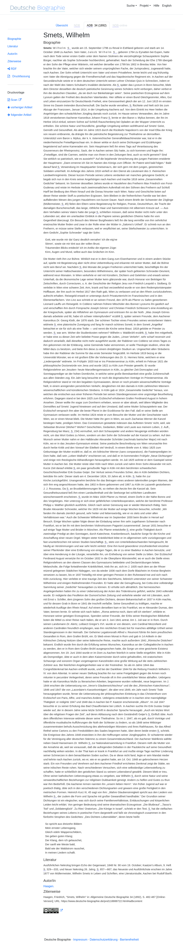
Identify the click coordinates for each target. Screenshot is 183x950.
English (167, 5)
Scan (13, 99)
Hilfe (156, 5)
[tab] (97, 25)
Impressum (80, 939)
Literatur (13, 46)
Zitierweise (14, 61)
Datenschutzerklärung (104, 939)
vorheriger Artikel (20, 107)
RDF (12, 68)
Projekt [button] (144, 5)
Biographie (14, 38)
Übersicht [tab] (62, 25)
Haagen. (48, 886)
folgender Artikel (19, 114)
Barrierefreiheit (129, 939)
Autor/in (12, 53)
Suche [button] (131, 5)
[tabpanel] (91, 474)
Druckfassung (19, 76)
